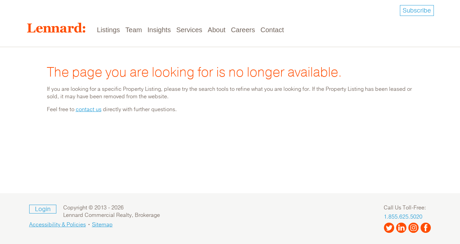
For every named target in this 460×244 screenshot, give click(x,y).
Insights (159, 30)
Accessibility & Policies (57, 224)
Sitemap (102, 224)
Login (43, 209)
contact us (89, 109)
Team (133, 30)
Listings (108, 30)
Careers (243, 30)
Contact (272, 30)
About (216, 30)
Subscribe (417, 10)
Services (189, 30)
